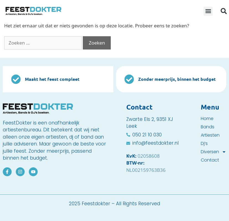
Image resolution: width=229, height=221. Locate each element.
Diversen (213, 152)
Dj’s (204, 143)
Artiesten (210, 135)
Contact (210, 160)
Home (207, 118)
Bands (207, 127)
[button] (208, 11)
